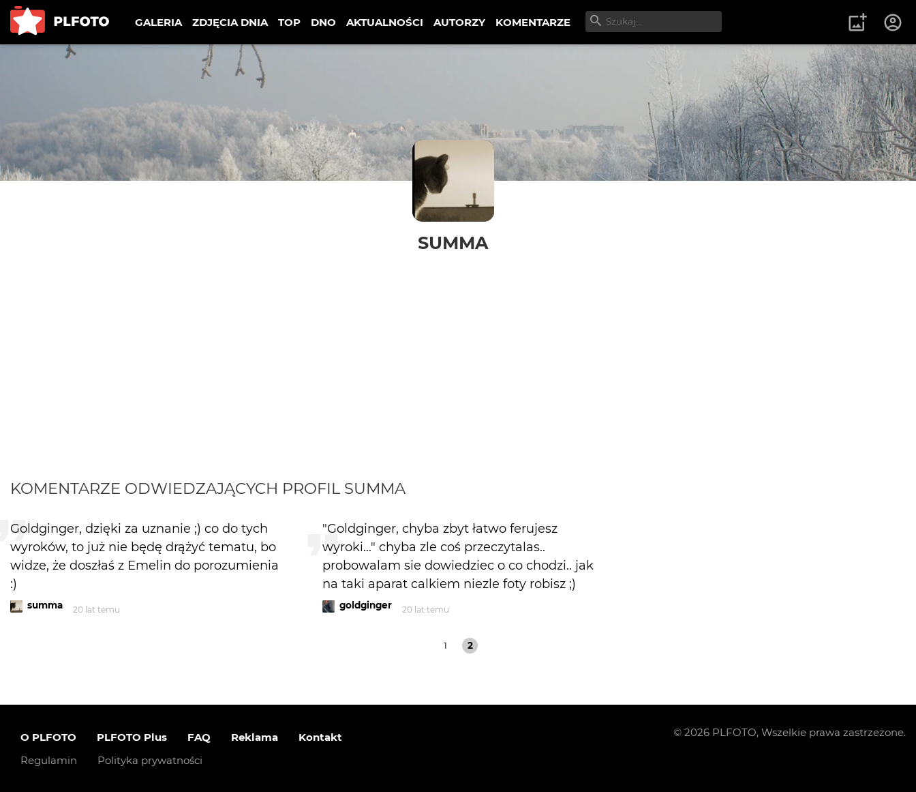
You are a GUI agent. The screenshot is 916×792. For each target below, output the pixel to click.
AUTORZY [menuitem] (459, 22)
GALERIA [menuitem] (158, 22)
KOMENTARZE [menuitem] (532, 22)
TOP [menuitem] (289, 22)
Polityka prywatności (149, 760)
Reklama (254, 737)
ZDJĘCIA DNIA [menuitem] (230, 22)
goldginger (365, 605)
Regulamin (48, 760)
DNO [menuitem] (323, 22)
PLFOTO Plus (132, 737)
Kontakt (320, 737)
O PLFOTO (48, 737)
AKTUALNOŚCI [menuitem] (384, 22)
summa (453, 242)
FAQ (199, 737)
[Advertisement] (458, 356)
